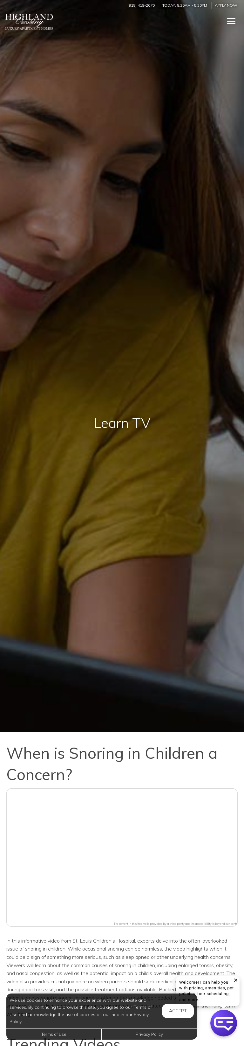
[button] (122, 853)
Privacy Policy (149, 1034)
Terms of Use (53, 1034)
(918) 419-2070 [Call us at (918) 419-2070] (141, 5)
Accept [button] (178, 1011)
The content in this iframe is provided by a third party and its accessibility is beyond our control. (177, 923)
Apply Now (226, 5)
